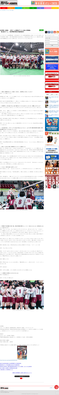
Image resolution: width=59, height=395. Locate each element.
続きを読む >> (22, 376)
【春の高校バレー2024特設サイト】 (6, 369)
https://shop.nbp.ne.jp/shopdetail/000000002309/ (8, 360)
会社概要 (51, 387)
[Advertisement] (29, 19)
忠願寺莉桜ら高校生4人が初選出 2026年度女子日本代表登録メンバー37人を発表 (53, 102)
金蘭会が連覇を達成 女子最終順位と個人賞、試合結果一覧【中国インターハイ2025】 (54, 111)
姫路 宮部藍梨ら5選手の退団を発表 (53, 97)
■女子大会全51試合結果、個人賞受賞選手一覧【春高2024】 (10, 363)
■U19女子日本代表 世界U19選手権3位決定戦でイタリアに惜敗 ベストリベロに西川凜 (16, 366)
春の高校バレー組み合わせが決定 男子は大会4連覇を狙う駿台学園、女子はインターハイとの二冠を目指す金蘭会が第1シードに (54, 107)
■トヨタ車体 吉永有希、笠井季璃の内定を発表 (8, 368)
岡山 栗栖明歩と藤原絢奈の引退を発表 (54, 115)
